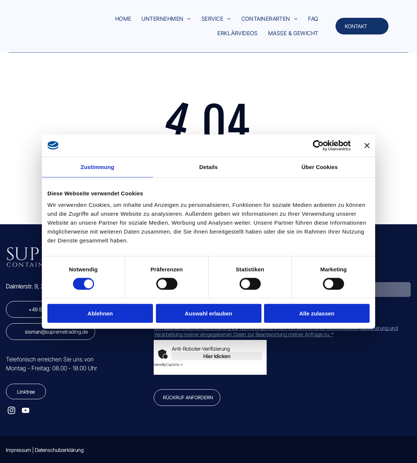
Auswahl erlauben (208, 313)
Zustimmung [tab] (97, 166)
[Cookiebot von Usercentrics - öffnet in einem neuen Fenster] (318, 145)
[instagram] (11, 411)
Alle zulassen (316, 313)
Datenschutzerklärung (59, 450)
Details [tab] (208, 166)
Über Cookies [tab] (319, 166)
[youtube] (25, 411)
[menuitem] (123, 19)
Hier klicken (216, 356)
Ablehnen (100, 313)
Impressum (18, 450)
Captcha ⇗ (167, 364)
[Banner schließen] (367, 145)
